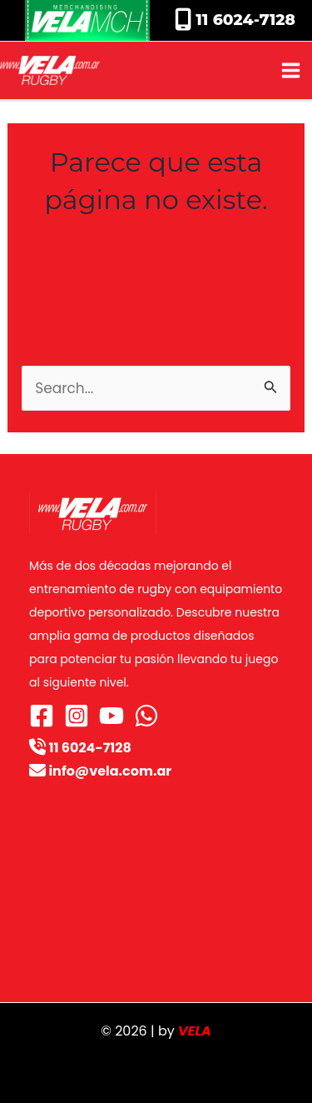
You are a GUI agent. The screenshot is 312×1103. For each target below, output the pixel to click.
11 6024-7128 (243, 19)
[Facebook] (41, 715)
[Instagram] (76, 715)
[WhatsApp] (146, 715)
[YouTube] (111, 715)
